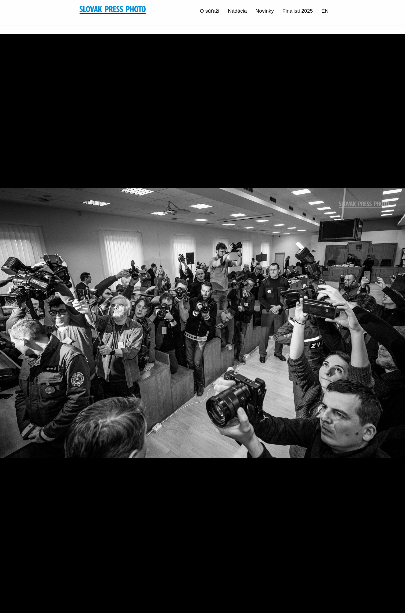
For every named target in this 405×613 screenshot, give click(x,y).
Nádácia (237, 11)
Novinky (265, 11)
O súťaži (209, 11)
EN (325, 11)
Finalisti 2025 (297, 11)
